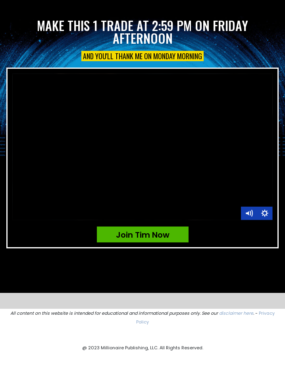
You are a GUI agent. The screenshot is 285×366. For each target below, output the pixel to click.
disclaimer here (236, 313)
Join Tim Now (142, 234)
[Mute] (249, 213)
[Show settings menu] (265, 213)
